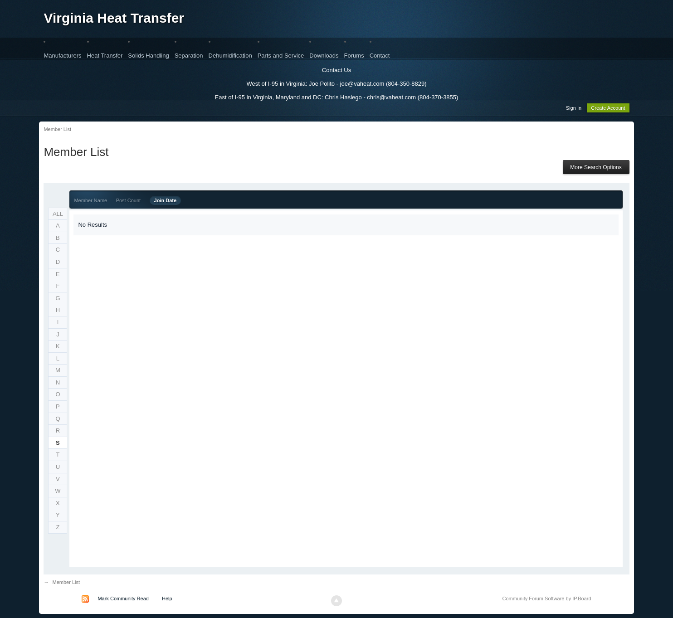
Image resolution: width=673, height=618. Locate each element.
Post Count (128, 201)
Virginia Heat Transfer (114, 17)
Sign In (573, 109)
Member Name (90, 201)
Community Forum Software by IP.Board (546, 600)
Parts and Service (281, 55)
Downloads (323, 55)
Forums (354, 55)
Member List (66, 583)
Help (167, 600)
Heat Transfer (105, 55)
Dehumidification (230, 55)
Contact (380, 55)
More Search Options (595, 168)
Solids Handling (148, 55)
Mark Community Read (123, 600)
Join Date (165, 201)
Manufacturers (62, 55)
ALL (58, 215)
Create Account (608, 109)
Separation (189, 55)
